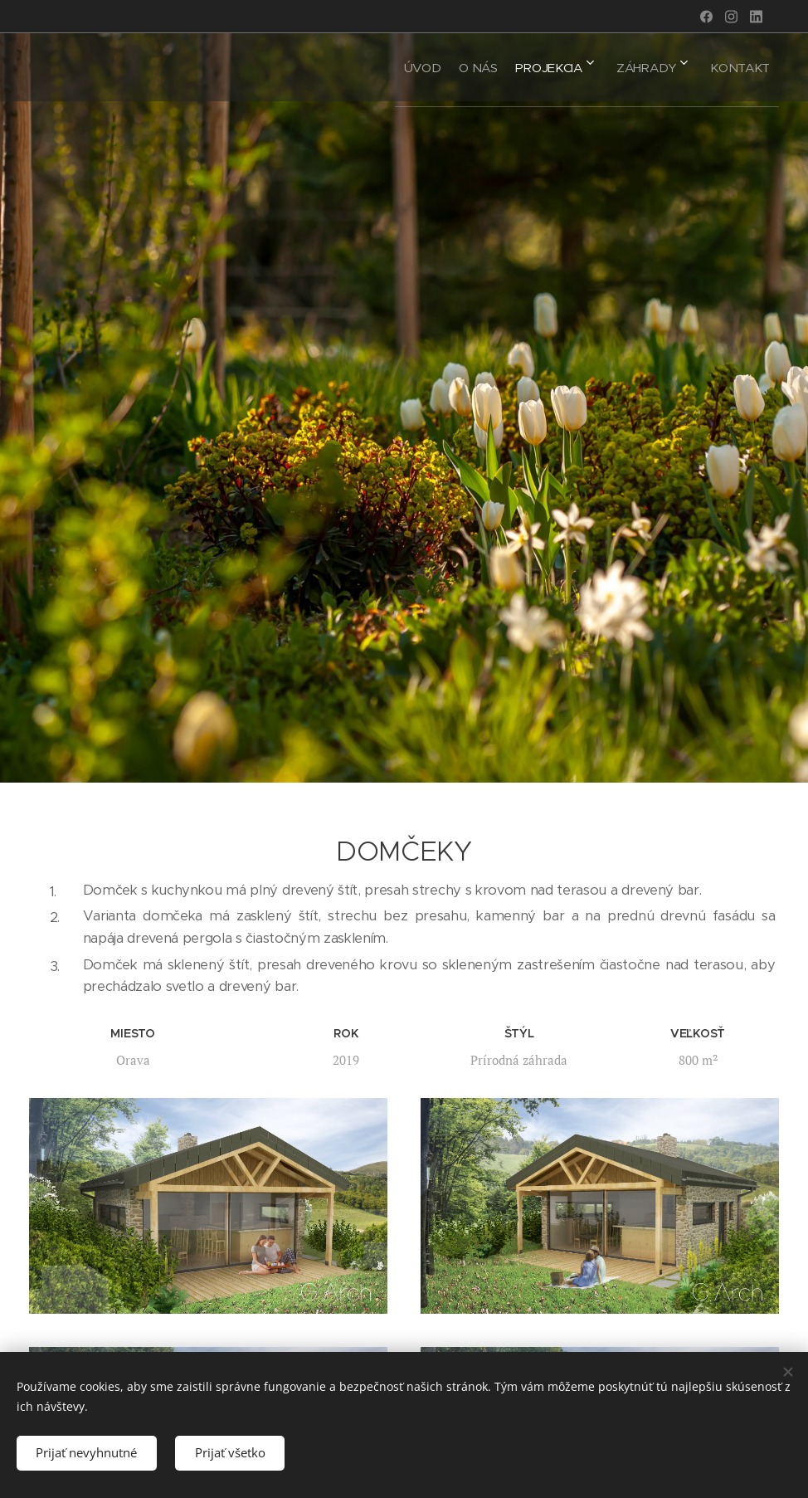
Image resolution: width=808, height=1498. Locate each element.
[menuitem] (371, 67)
